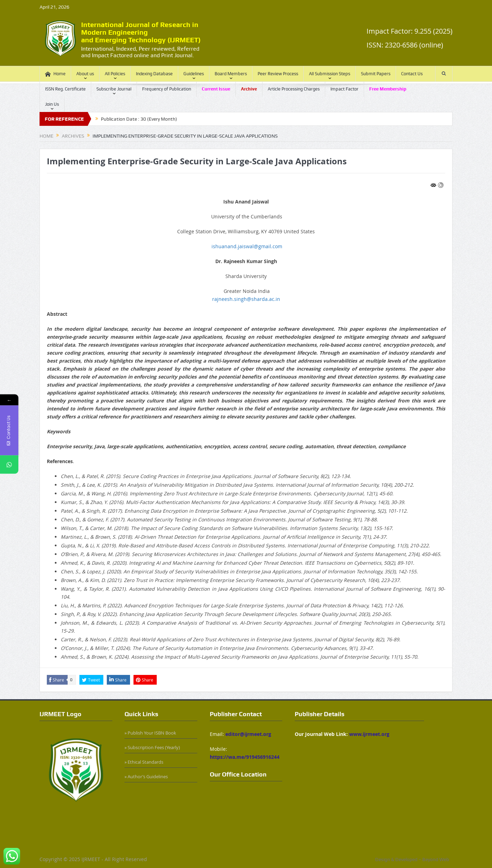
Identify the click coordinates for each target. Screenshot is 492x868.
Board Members (231, 73)
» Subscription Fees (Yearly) (152, 747)
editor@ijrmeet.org (248, 734)
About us (85, 73)
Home (55, 74)
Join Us (52, 104)
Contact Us (412, 73)
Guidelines (193, 73)
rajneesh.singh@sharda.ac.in (246, 299)
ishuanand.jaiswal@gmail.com (247, 246)
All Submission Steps (329, 73)
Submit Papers (375, 73)
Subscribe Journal (113, 89)
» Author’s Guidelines (146, 776)
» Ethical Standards (143, 762)
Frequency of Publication (166, 89)
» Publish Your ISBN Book (150, 733)
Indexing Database (154, 73)
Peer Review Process (278, 73)
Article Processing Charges (294, 89)
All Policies (115, 73)
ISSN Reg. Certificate (65, 89)
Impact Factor (344, 89)
